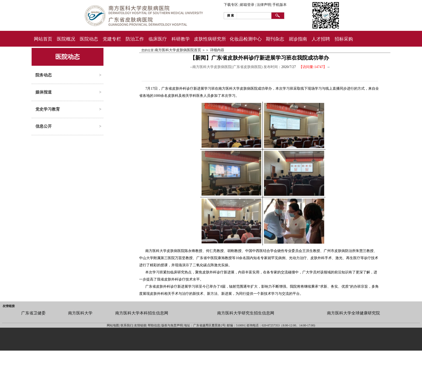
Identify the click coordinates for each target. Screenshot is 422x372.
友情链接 (9, 306)
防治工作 (135, 39)
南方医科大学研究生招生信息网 (245, 313)
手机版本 (279, 5)
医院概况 (66, 39)
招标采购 (344, 39)
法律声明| (264, 5)
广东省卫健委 (33, 313)
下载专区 (231, 5)
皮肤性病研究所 (210, 39)
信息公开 (43, 126)
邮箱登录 (247, 5)
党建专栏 (112, 39)
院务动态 (43, 75)
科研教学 (181, 39)
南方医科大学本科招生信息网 (141, 313)
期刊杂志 (275, 39)
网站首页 (43, 39)
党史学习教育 (47, 109)
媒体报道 (43, 92)
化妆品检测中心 (246, 39)
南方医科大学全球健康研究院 (353, 313)
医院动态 (89, 39)
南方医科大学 (80, 313)
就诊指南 (298, 39)
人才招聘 (321, 39)
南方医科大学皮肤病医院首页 (178, 50)
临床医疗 (158, 39)
